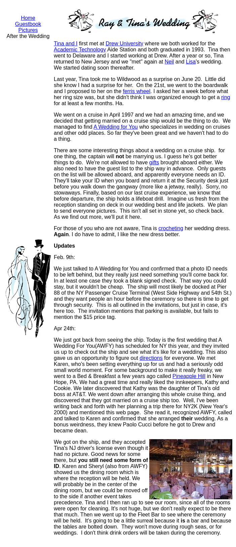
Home (28, 18)
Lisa (191, 62)
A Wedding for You (115, 127)
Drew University (124, 43)
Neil (169, 62)
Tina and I (66, 43)
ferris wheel (136, 91)
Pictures (28, 30)
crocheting (170, 228)
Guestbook (28, 24)
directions (151, 358)
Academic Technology (80, 49)
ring (225, 97)
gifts (154, 162)
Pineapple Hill (188, 376)
